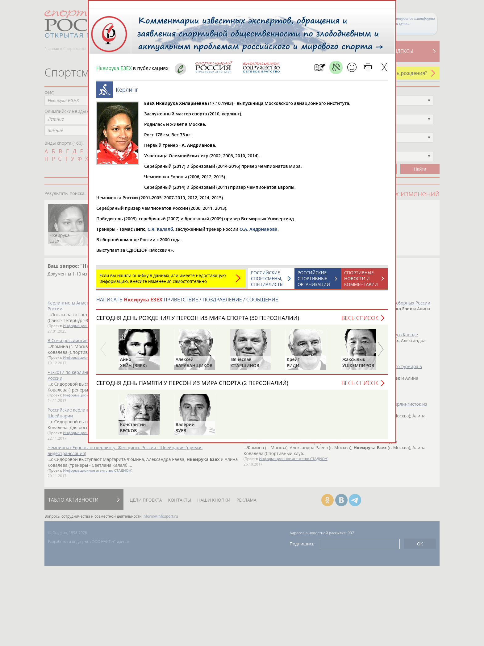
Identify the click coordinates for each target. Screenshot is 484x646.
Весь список (359, 321)
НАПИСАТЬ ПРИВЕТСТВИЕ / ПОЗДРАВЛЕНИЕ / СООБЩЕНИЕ (187, 302)
